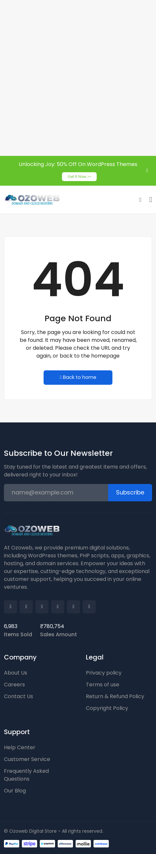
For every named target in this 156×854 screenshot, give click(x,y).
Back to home (78, 377)
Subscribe (130, 492)
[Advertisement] (78, 78)
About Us (15, 673)
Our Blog (15, 790)
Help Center (19, 747)
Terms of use (102, 684)
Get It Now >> (79, 176)
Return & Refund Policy (115, 696)
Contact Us (18, 696)
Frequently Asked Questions (26, 775)
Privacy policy (104, 673)
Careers (14, 684)
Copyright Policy (107, 708)
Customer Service (27, 759)
